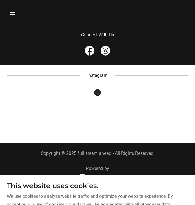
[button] (20, 12)
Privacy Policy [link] (98, 190)
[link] (90, 52)
